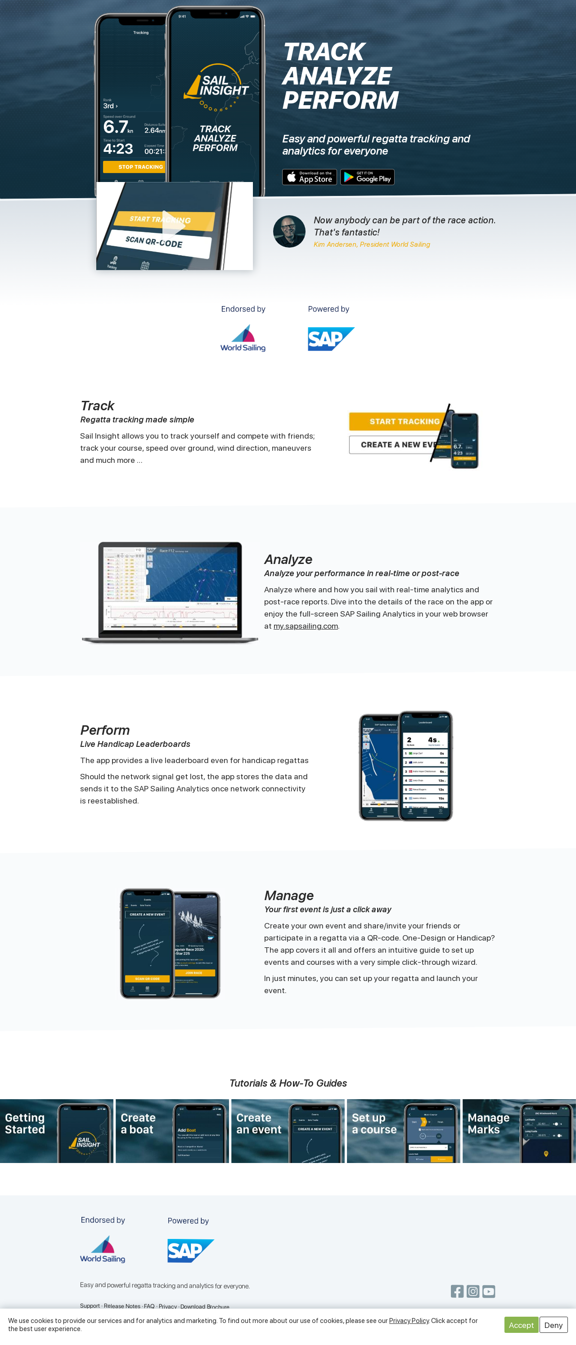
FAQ (149, 1306)
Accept (521, 1325)
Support (90, 1305)
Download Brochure (205, 1306)
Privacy (168, 1306)
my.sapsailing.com (306, 625)
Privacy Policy (409, 1321)
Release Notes (122, 1306)
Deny (553, 1325)
